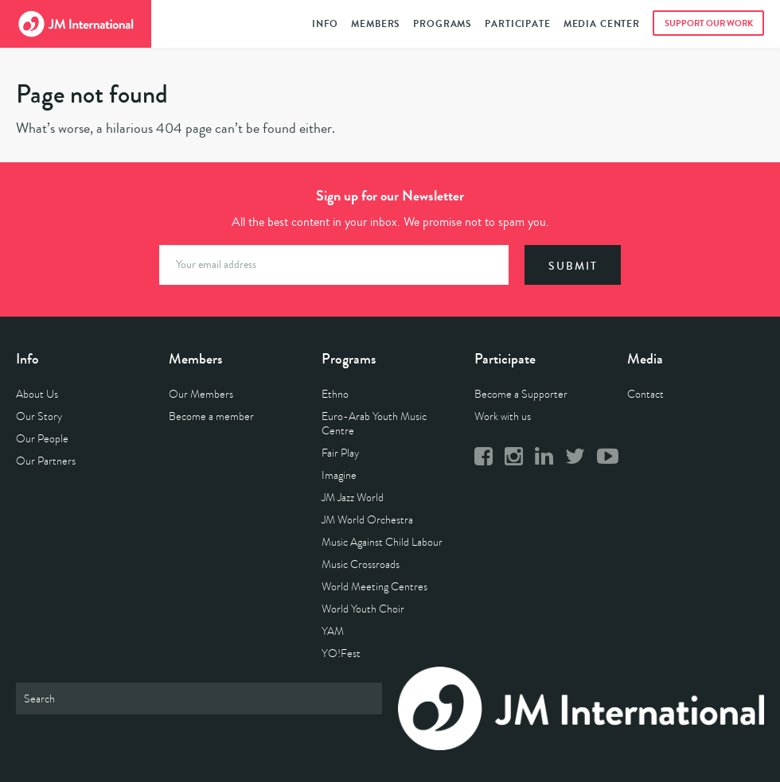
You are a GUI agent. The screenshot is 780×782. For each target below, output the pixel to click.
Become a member (211, 416)
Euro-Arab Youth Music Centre (374, 423)
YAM (333, 631)
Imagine (339, 475)
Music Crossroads (361, 564)
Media (645, 358)
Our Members (201, 394)
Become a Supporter (520, 394)
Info (325, 24)
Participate (517, 24)
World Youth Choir (363, 609)
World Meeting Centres (374, 586)
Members (375, 24)
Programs (442, 24)
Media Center (602, 24)
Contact (645, 394)
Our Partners (46, 461)
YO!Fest (341, 653)
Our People (42, 438)
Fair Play (340, 453)
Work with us (502, 416)
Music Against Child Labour (382, 542)
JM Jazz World (353, 497)
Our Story (39, 416)
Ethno (335, 394)
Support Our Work (709, 23)
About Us (37, 394)
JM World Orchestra (367, 519)
